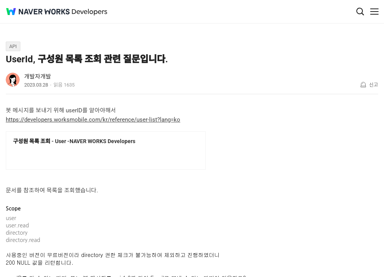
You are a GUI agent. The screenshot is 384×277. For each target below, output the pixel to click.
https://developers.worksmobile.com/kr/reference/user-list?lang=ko (93, 119)
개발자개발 (37, 76)
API (13, 46)
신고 (373, 85)
